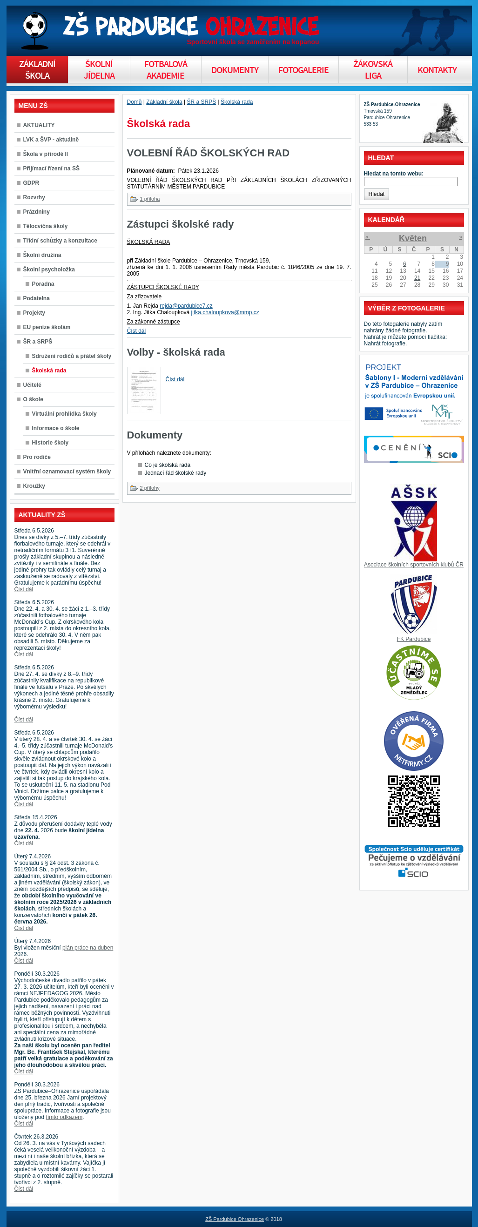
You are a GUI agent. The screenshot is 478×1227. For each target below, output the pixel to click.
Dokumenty (155, 435)
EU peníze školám (47, 327)
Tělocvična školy (45, 226)
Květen (413, 238)
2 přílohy (150, 488)
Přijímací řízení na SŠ (51, 168)
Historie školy (50, 442)
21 (417, 278)
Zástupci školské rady (180, 224)
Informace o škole (56, 428)
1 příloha (150, 199)
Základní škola (164, 102)
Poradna (43, 284)
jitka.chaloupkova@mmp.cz (225, 312)
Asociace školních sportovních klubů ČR (414, 564)
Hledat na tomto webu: (394, 173)
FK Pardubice (414, 639)
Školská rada (49, 370)
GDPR (31, 183)
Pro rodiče (37, 457)
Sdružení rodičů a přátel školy (72, 356)
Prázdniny (36, 212)
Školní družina (42, 255)
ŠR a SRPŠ (38, 341)
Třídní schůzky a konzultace (60, 240)
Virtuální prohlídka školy (64, 414)
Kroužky (34, 486)
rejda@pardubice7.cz (186, 306)
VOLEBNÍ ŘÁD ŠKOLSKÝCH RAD (208, 153)
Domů (134, 102)
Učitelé (32, 385)
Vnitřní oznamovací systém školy (67, 471)
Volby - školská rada (176, 352)
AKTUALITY (39, 125)
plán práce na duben (87, 947)
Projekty (34, 313)
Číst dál (24, 589)
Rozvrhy (34, 197)
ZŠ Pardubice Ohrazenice (234, 1219)
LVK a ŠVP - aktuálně (51, 139)
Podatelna (36, 298)
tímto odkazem (64, 1117)
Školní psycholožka (49, 269)
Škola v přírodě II (45, 154)
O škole (33, 399)
